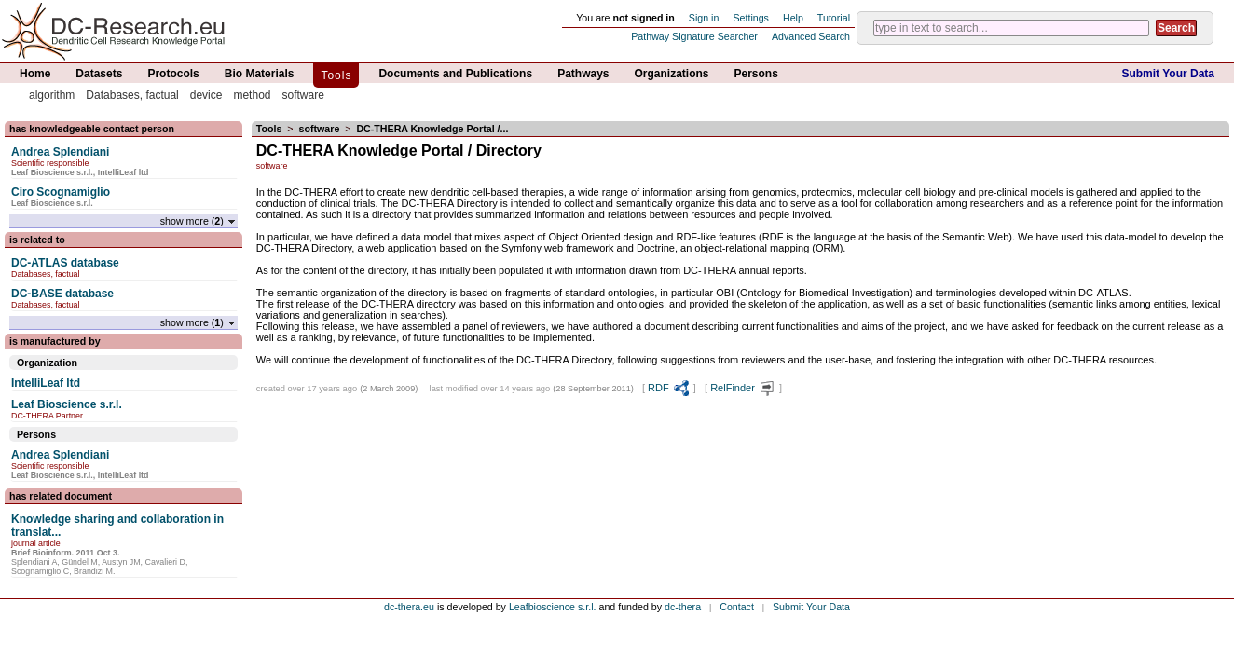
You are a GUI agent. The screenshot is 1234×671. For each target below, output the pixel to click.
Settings (751, 17)
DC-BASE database (62, 293)
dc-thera (683, 606)
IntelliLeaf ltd (45, 383)
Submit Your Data (1167, 73)
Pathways (583, 73)
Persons (756, 73)
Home (35, 73)
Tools (336, 75)
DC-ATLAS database (65, 262)
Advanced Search (811, 36)
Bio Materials (260, 73)
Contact (737, 606)
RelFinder (743, 387)
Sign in (704, 17)
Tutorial (833, 17)
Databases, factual (132, 95)
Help (793, 17)
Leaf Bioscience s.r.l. (66, 404)
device (206, 95)
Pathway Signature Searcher (694, 36)
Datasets (98, 73)
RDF (669, 387)
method (251, 95)
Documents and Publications (455, 73)
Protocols (173, 73)
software (302, 95)
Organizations (672, 73)
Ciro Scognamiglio (60, 192)
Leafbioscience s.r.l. (552, 606)
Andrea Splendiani (60, 151)
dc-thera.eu (409, 606)
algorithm (52, 95)
